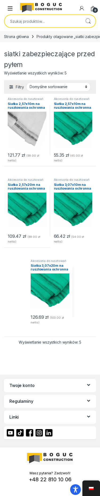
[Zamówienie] (58, 86)
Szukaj (88, 21)
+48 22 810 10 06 (50, 479)
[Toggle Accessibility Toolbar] (75, 489)
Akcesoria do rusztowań (25, 99)
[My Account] (82, 8)
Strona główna (16, 36)
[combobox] (43, 21)
